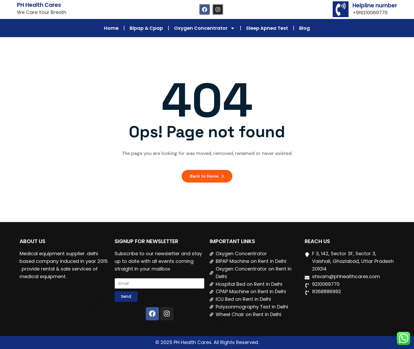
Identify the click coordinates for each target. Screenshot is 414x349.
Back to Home (207, 176)
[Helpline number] (341, 9)
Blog (304, 28)
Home (111, 28)
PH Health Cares (39, 4)
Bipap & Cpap (146, 28)
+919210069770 (370, 12)
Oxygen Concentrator (204, 28)
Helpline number (374, 5)
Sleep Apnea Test (267, 28)
